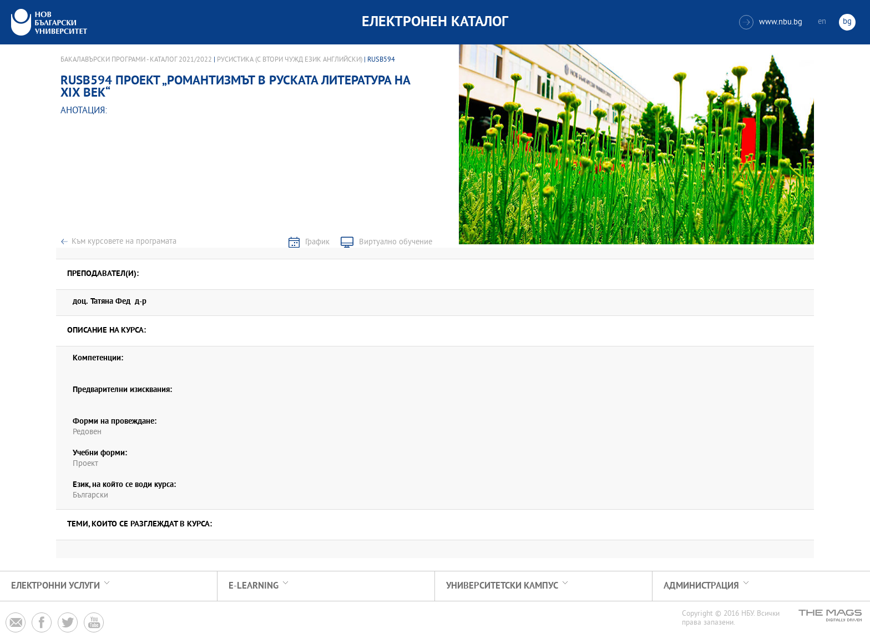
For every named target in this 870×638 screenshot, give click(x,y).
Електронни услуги (55, 586)
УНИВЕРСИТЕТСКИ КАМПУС (502, 586)
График (317, 242)
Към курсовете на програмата (124, 242)
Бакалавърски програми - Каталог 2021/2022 (136, 60)
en (822, 22)
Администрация (701, 586)
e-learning (254, 586)
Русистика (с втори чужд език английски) (289, 60)
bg (847, 22)
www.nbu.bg (770, 22)
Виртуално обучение (395, 242)
